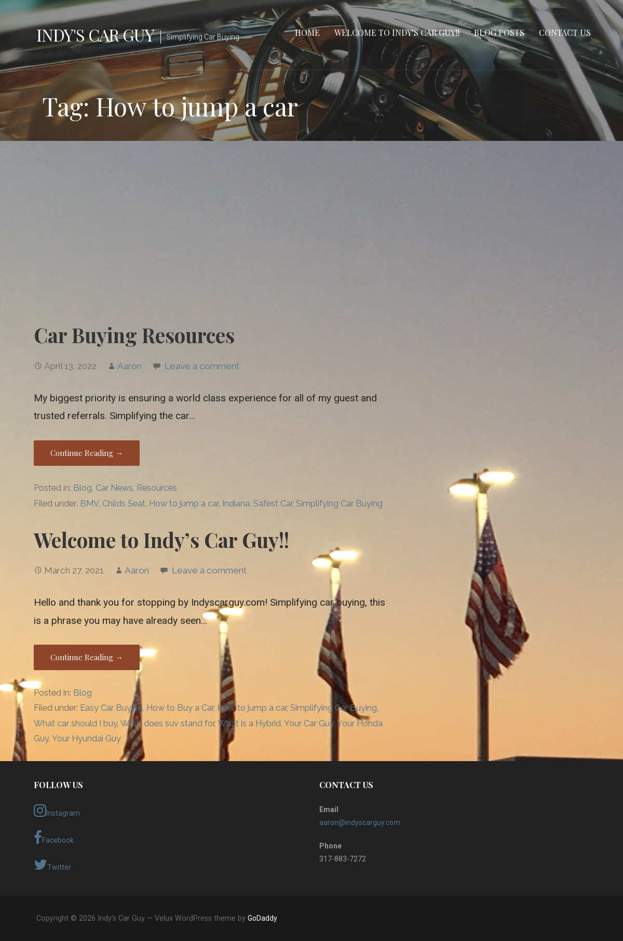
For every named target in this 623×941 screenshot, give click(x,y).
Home (307, 32)
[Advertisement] (311, 230)
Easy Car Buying (111, 708)
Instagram (57, 810)
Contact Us (565, 32)
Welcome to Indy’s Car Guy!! (396, 32)
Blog (82, 488)
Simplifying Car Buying (339, 503)
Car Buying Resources (134, 334)
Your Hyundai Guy (86, 738)
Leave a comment (202, 366)
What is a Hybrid (249, 723)
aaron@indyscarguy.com (359, 822)
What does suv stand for (167, 723)
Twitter (52, 864)
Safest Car (272, 503)
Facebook (54, 837)
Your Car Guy (309, 723)
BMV (89, 503)
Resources (157, 488)
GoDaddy (262, 918)
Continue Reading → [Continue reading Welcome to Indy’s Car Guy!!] (86, 657)
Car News (114, 488)
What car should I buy (75, 723)
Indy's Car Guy (95, 34)
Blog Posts (499, 32)
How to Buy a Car (179, 708)
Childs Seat (123, 503)
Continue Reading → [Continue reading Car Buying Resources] (86, 453)
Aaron (129, 366)
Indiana (236, 503)
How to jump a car (184, 503)
